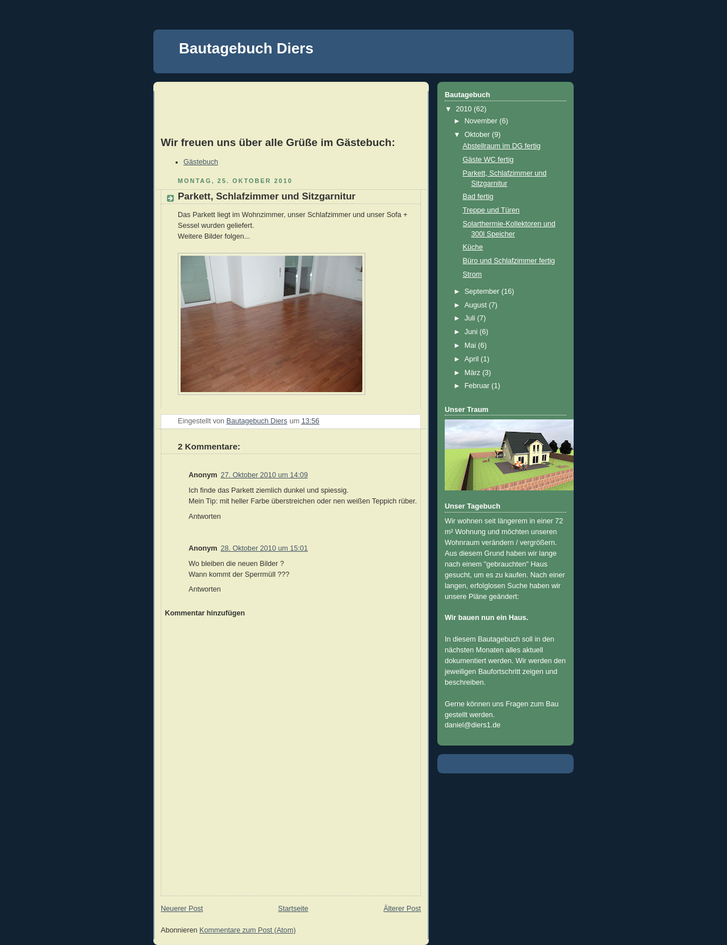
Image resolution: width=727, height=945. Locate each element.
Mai (471, 345)
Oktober (478, 135)
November (482, 121)
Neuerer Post (182, 909)
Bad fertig (478, 197)
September (483, 291)
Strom (472, 274)
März (474, 373)
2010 (465, 109)
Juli (471, 318)
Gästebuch (200, 162)
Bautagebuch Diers (246, 48)
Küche (473, 247)
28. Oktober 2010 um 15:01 (264, 548)
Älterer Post (402, 909)
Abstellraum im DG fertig (502, 146)
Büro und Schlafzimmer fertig (509, 261)
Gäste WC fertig (488, 160)
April (473, 359)
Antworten (205, 517)
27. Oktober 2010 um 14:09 (264, 475)
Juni (472, 332)
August (477, 305)
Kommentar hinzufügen (205, 613)
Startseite (293, 909)
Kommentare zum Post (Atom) (247, 930)
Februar (478, 386)
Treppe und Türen (491, 210)
